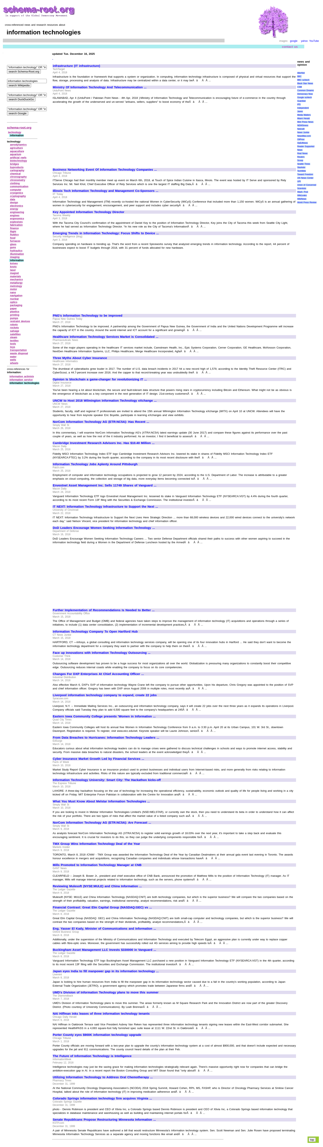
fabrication (16, 225)
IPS (299, 104)
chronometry (17, 180)
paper (13, 308)
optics (13, 302)
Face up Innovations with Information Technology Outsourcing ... (101, 652)
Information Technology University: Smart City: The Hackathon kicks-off (107, 780)
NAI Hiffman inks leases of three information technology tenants (101, 1013)
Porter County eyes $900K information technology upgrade (97, 1034)
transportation (18, 350)
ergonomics (17, 218)
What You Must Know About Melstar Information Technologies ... (101, 801)
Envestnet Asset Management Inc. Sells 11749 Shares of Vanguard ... (104, 485)
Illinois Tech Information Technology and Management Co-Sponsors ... (105, 190)
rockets (14, 327)
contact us (290, 46)
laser (13, 270)
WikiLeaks (302, 195)
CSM (299, 87)
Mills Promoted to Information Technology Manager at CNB (97, 865)
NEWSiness (302, 125)
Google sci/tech (304, 97)
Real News (302, 153)
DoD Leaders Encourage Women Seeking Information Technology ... (104, 527)
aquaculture (17, 151)
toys (12, 347)
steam (13, 337)
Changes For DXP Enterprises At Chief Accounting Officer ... (98, 674)
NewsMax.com (304, 136)
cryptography (18, 196)
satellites (15, 334)
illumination (17, 254)
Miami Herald (303, 118)
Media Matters (304, 115)
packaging (16, 305)
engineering (17, 212)
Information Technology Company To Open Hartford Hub (95, 631)
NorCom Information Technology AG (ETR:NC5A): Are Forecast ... (102, 822)
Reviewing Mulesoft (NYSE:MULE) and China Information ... (97, 886)
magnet (14, 273)
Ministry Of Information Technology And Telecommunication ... (99, 87)
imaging (15, 257)
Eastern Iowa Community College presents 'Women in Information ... (104, 716)
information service (21, 379)
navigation (16, 295)
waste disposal (19, 353)
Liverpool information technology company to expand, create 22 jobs (105, 695)
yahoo (304, 41)
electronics (16, 205)
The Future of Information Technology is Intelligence (92, 1056)
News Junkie (303, 132)
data (12, 199)
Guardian (301, 101)
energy (14, 208)
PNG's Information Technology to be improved (87, 315)
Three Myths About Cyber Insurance (80, 358)
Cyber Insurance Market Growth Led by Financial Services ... (98, 758)
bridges (14, 164)
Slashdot (301, 167)
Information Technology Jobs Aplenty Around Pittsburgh (95, 464)
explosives (16, 221)
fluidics (14, 234)
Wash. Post (302, 192)
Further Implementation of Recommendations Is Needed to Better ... (104, 610)
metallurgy (16, 282)
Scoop (300, 160)
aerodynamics (18, 144)
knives (14, 263)
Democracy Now (305, 94)
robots (14, 324)
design (14, 202)
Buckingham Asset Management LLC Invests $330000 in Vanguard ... (104, 949)
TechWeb (301, 171)
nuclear (14, 298)
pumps (14, 318)
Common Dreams (305, 90)
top (312, 1139)
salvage (14, 331)
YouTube (314, 41)
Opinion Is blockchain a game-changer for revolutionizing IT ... (100, 379)
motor (13, 289)
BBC (299, 76)
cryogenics (16, 192)
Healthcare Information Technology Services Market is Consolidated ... (105, 336)
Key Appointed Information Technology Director (88, 212)
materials (15, 276)
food (12, 238)
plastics (14, 311)
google (293, 41)
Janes (300, 111)
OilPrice (300, 139)
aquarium (15, 154)
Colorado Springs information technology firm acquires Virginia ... (102, 1098)
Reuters (300, 157)
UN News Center (305, 178)
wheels (14, 363)
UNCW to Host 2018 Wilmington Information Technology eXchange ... (105, 400)
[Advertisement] (87, 134)
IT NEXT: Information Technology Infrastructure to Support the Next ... (105, 506)
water (13, 356)
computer (15, 189)
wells (13, 359)
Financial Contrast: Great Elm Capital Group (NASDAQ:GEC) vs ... (102, 907)
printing (14, 315)
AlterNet (301, 73)
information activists (21, 376)
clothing (15, 183)
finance (14, 228)
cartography (17, 170)
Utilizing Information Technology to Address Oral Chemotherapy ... (103, 1077)
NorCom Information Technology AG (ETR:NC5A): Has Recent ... (101, 421)
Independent (303, 108)
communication (19, 186)
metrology (16, 286)
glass (13, 244)
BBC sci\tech (303, 80)
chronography (18, 176)
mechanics (16, 279)
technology (14, 132)
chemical (15, 173)
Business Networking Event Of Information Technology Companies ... (105, 169)
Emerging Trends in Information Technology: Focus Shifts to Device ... (106, 233)
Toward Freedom (305, 174)
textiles (14, 340)
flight (13, 231)
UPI (299, 181)
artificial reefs (18, 157)
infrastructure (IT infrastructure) (76, 66)
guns (13, 247)
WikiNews (301, 199)
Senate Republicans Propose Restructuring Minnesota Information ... (104, 1119)
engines (14, 215)
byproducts (16, 167)
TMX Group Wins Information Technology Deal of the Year (96, 843)
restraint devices (20, 321)
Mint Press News (305, 122)
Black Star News (305, 83)
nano (13, 292)
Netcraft (300, 129)
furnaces (15, 241)
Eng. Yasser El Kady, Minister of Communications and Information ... (104, 928)
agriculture (16, 148)
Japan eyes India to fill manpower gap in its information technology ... (106, 971)
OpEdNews (302, 143)
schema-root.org (19, 127)
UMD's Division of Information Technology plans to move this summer (106, 992)
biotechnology (18, 160)
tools (13, 343)
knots (13, 266)
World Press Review (306, 202)
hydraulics (16, 250)
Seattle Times (303, 164)
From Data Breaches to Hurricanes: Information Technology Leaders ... (106, 737)
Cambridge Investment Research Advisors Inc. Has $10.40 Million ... (103, 443)
